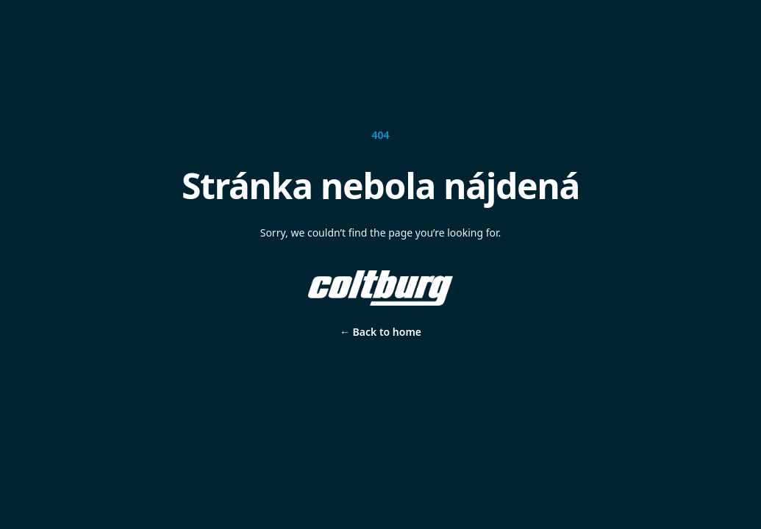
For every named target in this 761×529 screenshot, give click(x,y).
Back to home (380, 332)
